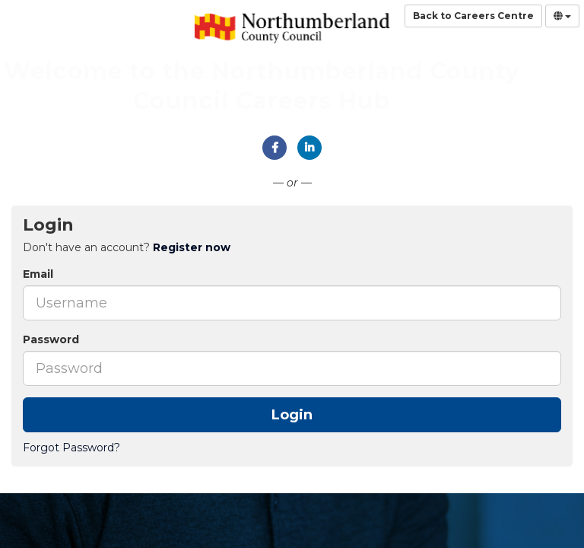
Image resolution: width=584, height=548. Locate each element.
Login (292, 414)
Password (51, 339)
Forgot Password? (71, 447)
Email (38, 274)
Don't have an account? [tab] (126, 247)
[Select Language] (562, 16)
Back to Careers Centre (473, 15)
